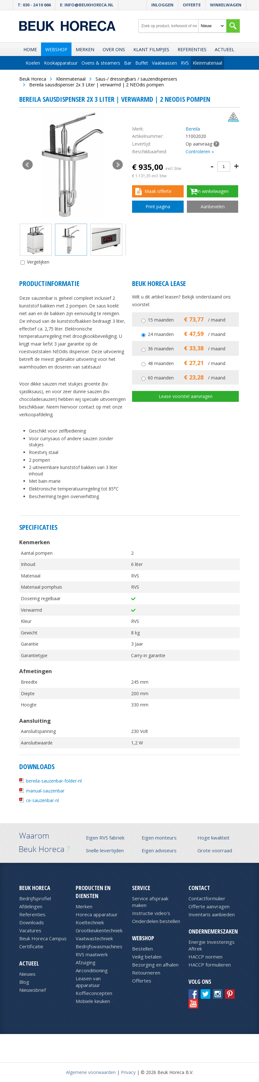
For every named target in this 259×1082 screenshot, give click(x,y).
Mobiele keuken (93, 1001)
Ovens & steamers (100, 63)
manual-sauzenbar (45, 791)
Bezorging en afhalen (155, 964)
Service (141, 888)
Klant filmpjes (151, 49)
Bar (127, 63)
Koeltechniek (90, 922)
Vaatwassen (164, 63)
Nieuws (27, 974)
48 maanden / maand (186, 363)
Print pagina (158, 206)
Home (30, 49)
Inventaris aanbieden (211, 914)
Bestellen (142, 948)
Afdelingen (30, 906)
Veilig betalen (147, 956)
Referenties (192, 49)
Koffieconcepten (94, 993)
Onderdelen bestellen (156, 921)
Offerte (192, 5)
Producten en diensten (93, 892)
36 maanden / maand (186, 349)
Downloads (31, 922)
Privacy (128, 1072)
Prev (27, 165)
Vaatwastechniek (94, 938)
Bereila (193, 129)
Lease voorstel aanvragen (186, 396)
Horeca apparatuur (97, 914)
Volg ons (199, 981)
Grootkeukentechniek (99, 930)
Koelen (33, 63)
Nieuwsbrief (32, 990)
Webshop (56, 49)
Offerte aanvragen (209, 906)
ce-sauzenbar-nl (42, 800)
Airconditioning (92, 970)
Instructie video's (151, 913)
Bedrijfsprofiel (35, 898)
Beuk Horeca (34, 888)
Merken (85, 49)
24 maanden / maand (186, 334)
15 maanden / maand (186, 320)
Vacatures (30, 930)
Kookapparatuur (61, 63)
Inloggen (162, 5)
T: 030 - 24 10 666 (34, 5)
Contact (199, 888)
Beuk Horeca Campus (43, 938)
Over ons (114, 49)
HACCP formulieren (209, 964)
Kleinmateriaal (207, 63)
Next (118, 165)
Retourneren (146, 972)
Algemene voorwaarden (91, 1072)
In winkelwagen (213, 191)
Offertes (141, 980)
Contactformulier (206, 898)
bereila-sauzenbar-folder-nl (54, 781)
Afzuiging (86, 962)
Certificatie (31, 946)
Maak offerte (158, 191)
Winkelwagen (225, 5)
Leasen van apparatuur (88, 981)
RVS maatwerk (92, 954)
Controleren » (200, 151)
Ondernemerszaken (213, 931)
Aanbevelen (213, 206)
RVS (185, 63)
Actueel (224, 49)
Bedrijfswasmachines (99, 946)
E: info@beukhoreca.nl (86, 5)
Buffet (141, 63)
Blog (24, 982)
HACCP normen (205, 956)
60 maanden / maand (186, 378)
